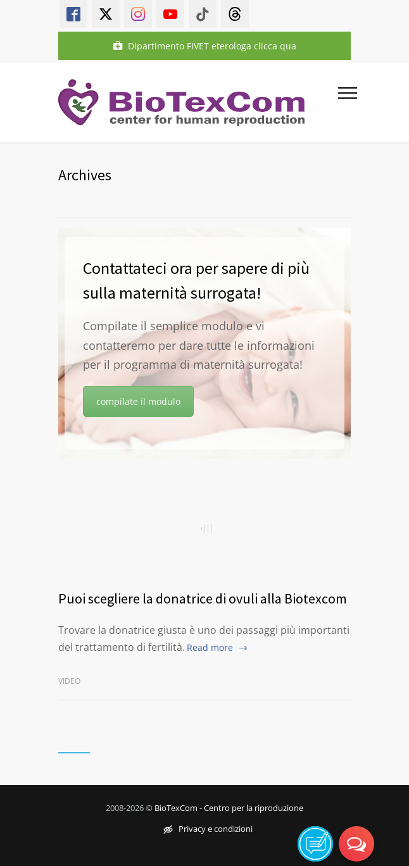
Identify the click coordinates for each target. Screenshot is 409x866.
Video (69, 681)
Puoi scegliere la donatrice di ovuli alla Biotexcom (202, 598)
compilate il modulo (138, 401)
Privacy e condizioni (208, 828)
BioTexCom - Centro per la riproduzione (228, 807)
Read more (210, 647)
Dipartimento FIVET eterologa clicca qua (204, 46)
